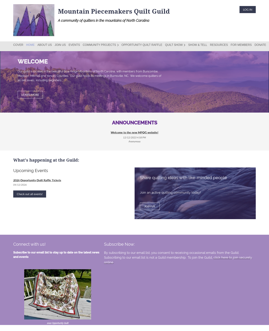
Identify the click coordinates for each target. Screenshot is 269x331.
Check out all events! (30, 194)
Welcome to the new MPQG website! (134, 132)
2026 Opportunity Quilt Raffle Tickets (37, 180)
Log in (247, 9)
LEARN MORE (30, 94)
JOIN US (149, 206)
